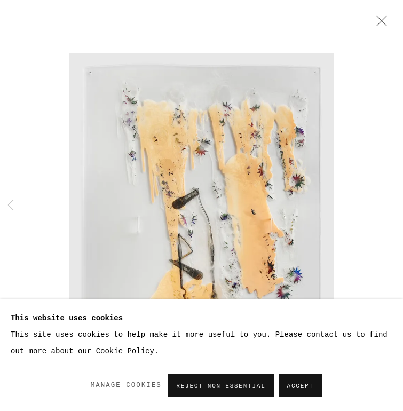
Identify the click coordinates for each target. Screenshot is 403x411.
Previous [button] (10, 206)
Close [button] (379, 24)
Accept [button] (300, 386)
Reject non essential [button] (220, 386)
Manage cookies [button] (126, 385)
